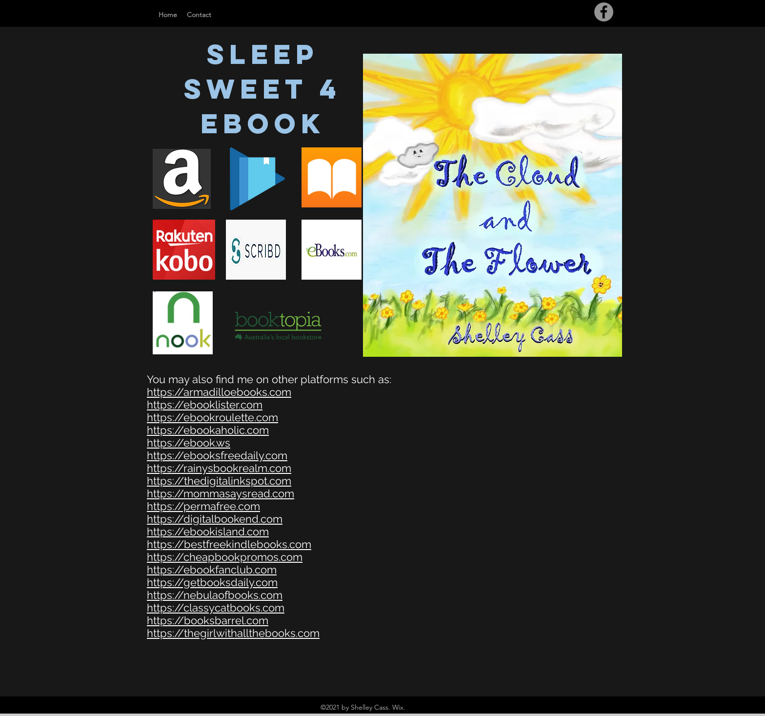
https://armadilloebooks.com (219, 392)
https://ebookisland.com (208, 531)
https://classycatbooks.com (215, 607)
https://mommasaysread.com (220, 493)
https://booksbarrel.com (207, 620)
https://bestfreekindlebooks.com (229, 544)
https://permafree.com (203, 506)
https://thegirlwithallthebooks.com (233, 633)
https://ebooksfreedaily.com (217, 455)
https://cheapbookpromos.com (224, 557)
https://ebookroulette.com (212, 417)
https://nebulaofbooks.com (214, 595)
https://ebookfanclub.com (212, 569)
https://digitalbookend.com (214, 518)
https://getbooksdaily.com (212, 582)
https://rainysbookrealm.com (219, 468)
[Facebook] (603, 11)
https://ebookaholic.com (208, 430)
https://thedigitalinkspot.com (219, 480)
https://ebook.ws (188, 442)
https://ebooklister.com (204, 404)
